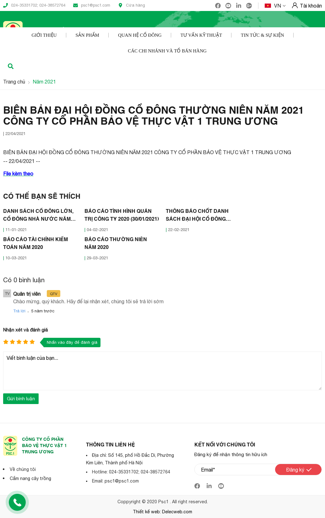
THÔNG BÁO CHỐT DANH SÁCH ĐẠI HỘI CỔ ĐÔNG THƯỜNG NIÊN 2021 (197, 216)
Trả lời (19, 311)
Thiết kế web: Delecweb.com (162, 511)
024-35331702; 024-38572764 (34, 5)
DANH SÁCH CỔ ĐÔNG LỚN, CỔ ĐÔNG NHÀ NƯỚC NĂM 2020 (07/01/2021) (38, 216)
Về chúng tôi (23, 469)
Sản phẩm (87, 35)
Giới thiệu (44, 35)
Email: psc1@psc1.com (115, 480)
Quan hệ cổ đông (140, 35)
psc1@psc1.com (91, 5)
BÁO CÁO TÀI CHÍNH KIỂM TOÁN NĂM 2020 (35, 243)
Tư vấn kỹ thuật (201, 35)
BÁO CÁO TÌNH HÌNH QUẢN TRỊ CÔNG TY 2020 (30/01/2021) (121, 215)
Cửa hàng (131, 5)
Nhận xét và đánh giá (25, 329)
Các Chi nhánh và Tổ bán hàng (167, 50)
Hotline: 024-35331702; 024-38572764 (131, 471)
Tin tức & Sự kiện (262, 35)
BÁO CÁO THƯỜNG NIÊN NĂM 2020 (115, 243)
